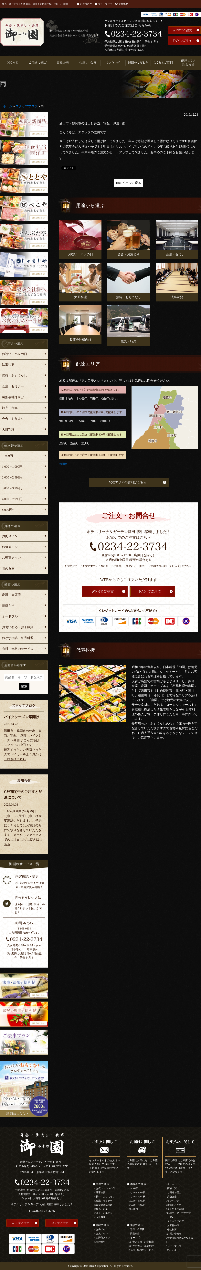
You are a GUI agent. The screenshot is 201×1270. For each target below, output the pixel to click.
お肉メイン (10, 536)
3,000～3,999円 (12, 488)
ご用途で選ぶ (37, 63)
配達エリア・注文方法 (188, 63)
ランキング (113, 63)
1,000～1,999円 (12, 466)
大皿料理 (8, 429)
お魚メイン (10, 547)
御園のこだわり (138, 63)
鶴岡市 (63, 463)
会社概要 (123, 4)
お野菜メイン (11, 557)
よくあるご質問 (163, 63)
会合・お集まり (13, 418)
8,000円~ (8, 509)
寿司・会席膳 (11, 594)
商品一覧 (172, 1188)
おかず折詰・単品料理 (17, 638)
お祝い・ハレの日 (14, 354)
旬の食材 (8, 568)
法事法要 (8, 364)
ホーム (7, 106)
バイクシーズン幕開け (21, 717)
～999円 (7, 455)
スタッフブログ (26, 106)
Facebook (171, 1250)
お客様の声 (86, 4)
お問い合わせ (174, 1233)
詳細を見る (152, 41)
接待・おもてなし (14, 375)
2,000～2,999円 (12, 477)
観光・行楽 (10, 408)
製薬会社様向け (13, 397)
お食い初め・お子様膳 (17, 627)
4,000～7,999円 (12, 499)
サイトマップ (105, 4)
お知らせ (172, 1217)
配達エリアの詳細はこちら (127, 482)
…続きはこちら (15, 759)
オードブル (10, 616)
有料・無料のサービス (17, 648)
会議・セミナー (13, 386)
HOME (12, 63)
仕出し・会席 (87, 63)
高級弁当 (62, 63)
